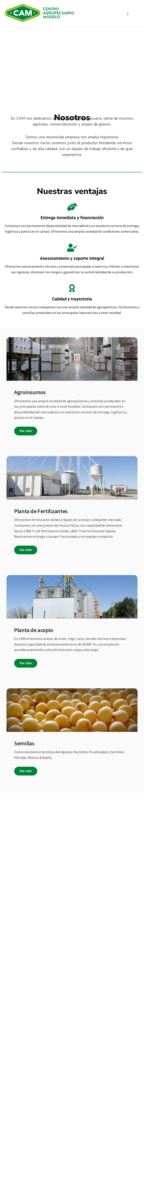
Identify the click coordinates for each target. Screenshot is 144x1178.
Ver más (26, 431)
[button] (127, 13)
